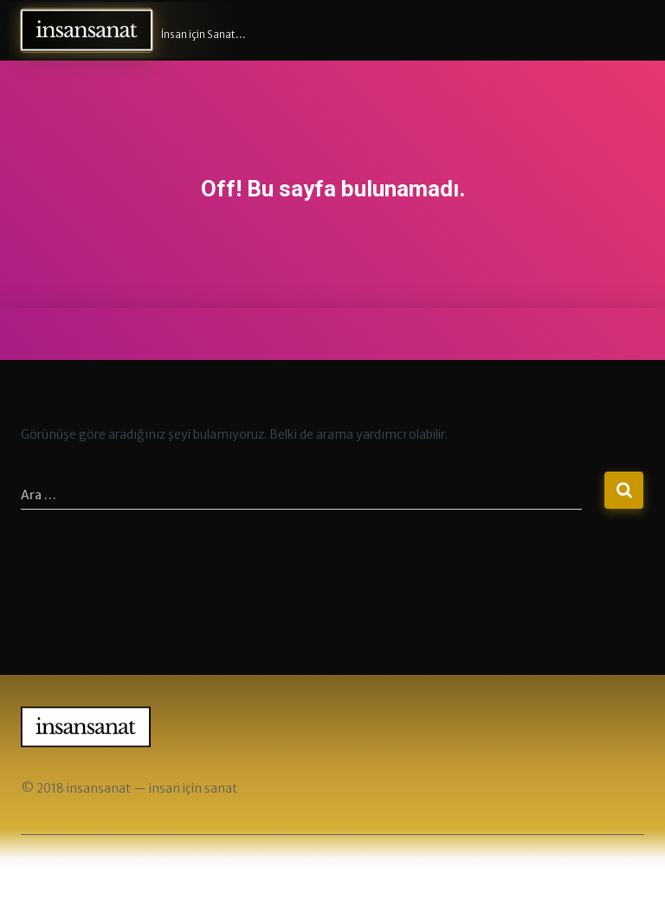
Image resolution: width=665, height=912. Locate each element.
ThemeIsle (383, 870)
